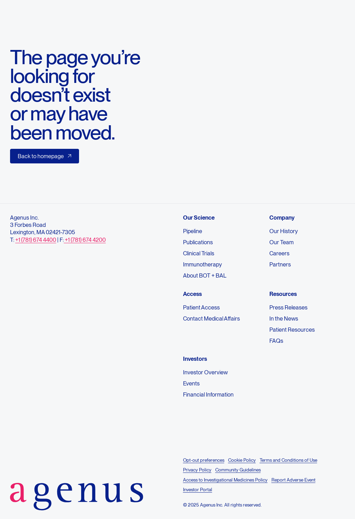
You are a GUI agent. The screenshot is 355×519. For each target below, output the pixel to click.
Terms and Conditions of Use (288, 460)
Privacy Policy (197, 470)
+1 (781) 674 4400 (35, 239)
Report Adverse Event (293, 480)
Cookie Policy (242, 460)
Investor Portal (197, 489)
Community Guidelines (237, 470)
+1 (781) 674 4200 (85, 239)
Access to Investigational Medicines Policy (225, 480)
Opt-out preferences (203, 460)
